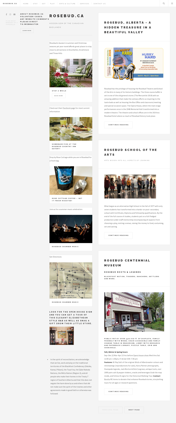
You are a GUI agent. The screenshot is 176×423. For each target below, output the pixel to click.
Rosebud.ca (10, 3)
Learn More (26, 30)
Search (164, 3)
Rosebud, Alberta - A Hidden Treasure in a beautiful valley (128, 27)
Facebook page (69, 108)
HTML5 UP (12, 24)
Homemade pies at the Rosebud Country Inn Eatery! (64, 146)
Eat (44, 4)
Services (84, 4)
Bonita (107, 379)
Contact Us (100, 4)
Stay (35, 4)
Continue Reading (118, 125)
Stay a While (59, 91)
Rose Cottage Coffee (64, 198)
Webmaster (31, 24)
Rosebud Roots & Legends (122, 272)
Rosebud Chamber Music (65, 246)
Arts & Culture (67, 4)
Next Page (134, 410)
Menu (172, 3)
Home (26, 4)
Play (52, 4)
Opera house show (140, 355)
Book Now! (58, 95)
